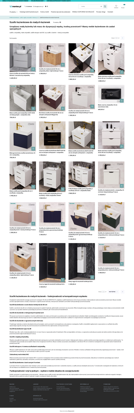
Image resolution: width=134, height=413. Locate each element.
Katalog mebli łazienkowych (40, 399)
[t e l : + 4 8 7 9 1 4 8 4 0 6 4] (28, 6)
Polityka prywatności (85, 386)
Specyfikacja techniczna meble (111, 391)
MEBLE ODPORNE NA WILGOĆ (41, 389)
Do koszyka (33, 69)
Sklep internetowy (66, 411)
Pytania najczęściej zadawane (111, 386)
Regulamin (12, 391)
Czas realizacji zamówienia (63, 389)
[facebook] (46, 6)
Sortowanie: (13, 38)
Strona (113, 38)
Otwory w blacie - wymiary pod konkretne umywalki (111, 389)
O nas (11, 401)
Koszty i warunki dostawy (63, 388)
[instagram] (47, 6)
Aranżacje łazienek (38, 398)
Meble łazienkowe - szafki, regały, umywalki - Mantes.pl (24, 17)
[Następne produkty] (113, 292)
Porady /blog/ (83, 391)
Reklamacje (13, 386)
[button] (105, 6)
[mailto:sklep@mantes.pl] (38, 6)
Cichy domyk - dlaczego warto (40, 386)
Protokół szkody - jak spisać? (17, 389)
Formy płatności (61, 386)
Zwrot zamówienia (14, 388)
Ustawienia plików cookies (87, 388)
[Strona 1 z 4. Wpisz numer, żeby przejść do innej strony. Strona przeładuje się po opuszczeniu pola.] (116, 38)
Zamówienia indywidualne (87, 389)
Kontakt (12, 398)
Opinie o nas (13, 399)
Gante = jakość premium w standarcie (42, 388)
